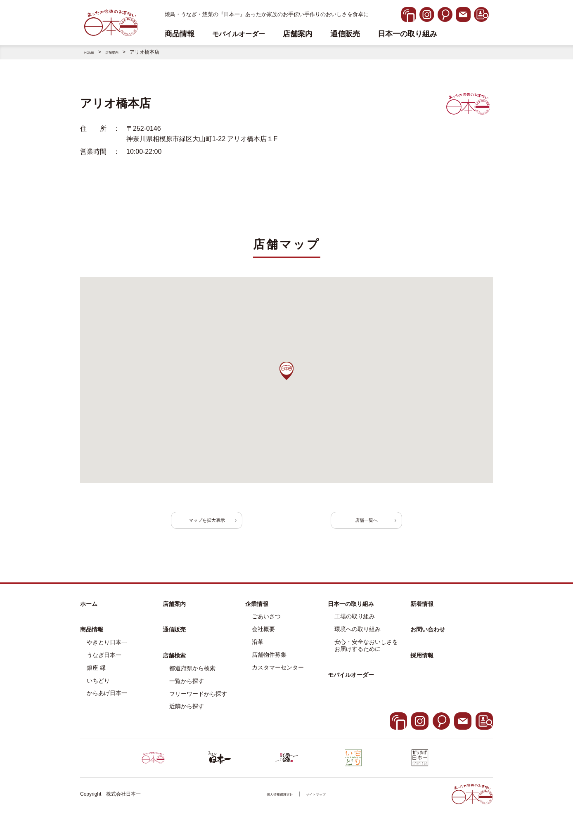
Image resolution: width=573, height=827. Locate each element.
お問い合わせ (427, 637)
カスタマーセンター (278, 675)
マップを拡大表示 (224, 524)
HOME (91, 52)
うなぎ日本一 (104, 663)
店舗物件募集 (269, 663)
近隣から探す (186, 714)
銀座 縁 (96, 676)
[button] (286, 371)
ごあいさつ (266, 624)
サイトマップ (322, 802)
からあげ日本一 (107, 701)
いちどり (98, 688)
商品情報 (91, 637)
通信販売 (345, 34)
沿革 (257, 650)
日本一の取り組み (407, 34)
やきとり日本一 (107, 650)
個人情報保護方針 (275, 802)
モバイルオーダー (351, 682)
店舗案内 (298, 34)
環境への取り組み (357, 637)
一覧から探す (186, 689)
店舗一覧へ (348, 524)
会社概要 (263, 637)
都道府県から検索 (192, 676)
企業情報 (256, 611)
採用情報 (421, 663)
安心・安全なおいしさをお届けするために (366, 653)
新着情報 (421, 611)
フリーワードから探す (198, 701)
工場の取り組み (354, 624)
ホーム (88, 611)
